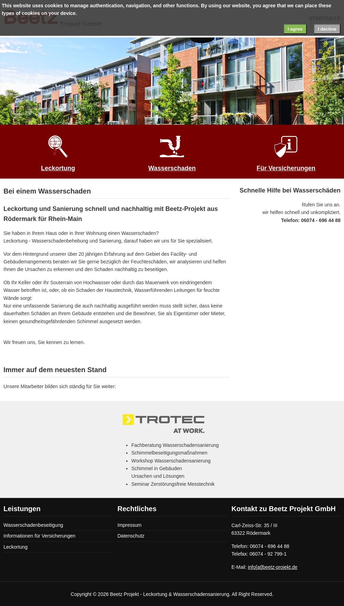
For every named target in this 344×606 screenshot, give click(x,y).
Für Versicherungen (285, 168)
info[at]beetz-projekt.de (272, 567)
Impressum (129, 525)
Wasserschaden (172, 168)
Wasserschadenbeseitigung (33, 525)
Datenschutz (131, 536)
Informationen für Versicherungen (39, 536)
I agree (295, 29)
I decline (327, 29)
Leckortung (58, 168)
